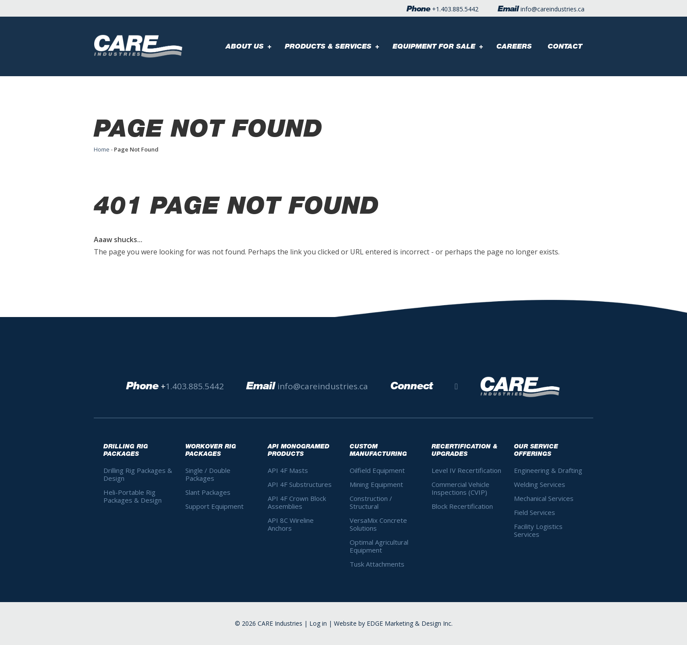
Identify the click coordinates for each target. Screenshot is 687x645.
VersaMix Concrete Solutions (378, 524)
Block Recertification (462, 506)
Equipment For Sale (434, 46)
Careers (514, 46)
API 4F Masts (288, 470)
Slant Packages (207, 492)
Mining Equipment (376, 484)
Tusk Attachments (377, 564)
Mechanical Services (544, 498)
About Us (245, 46)
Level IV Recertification (466, 470)
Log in (318, 623)
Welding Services (539, 484)
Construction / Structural (371, 502)
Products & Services (328, 46)
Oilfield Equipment (377, 470)
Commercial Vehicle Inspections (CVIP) (460, 488)
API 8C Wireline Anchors (291, 524)
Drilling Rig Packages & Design (137, 474)
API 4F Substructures (300, 484)
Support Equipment (214, 506)
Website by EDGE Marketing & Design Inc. (393, 623)
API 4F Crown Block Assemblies (297, 502)
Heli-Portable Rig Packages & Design (132, 496)
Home (102, 149)
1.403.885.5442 (457, 9)
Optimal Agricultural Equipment (379, 546)
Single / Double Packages (207, 474)
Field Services (534, 512)
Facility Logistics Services (538, 530)
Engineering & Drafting (548, 470)
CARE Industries (280, 623)
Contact (565, 46)
